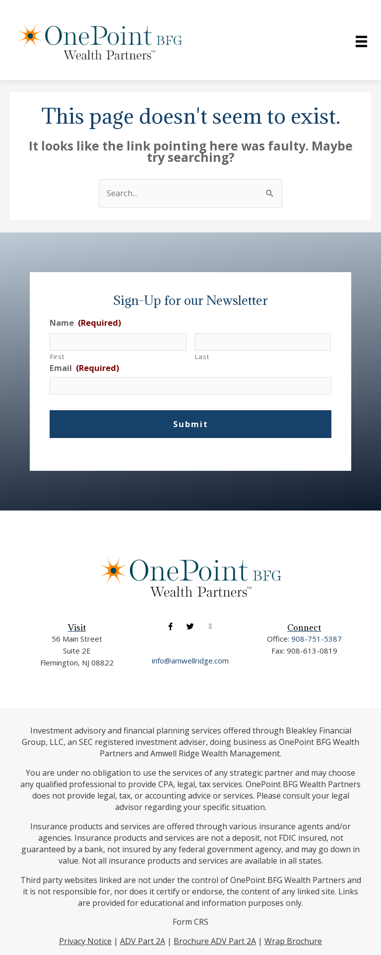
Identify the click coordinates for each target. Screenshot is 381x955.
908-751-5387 (316, 639)
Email (84, 368)
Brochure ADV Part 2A (215, 941)
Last (202, 356)
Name (85, 322)
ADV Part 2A (142, 941)
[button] (170, 626)
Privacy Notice (85, 941)
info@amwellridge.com (190, 660)
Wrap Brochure (293, 941)
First (57, 356)
